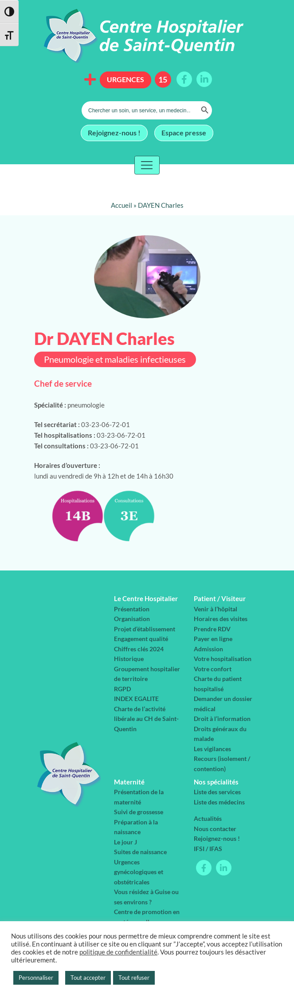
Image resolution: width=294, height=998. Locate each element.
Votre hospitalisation (222, 658)
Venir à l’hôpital (215, 609)
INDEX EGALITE (136, 698)
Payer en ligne (213, 638)
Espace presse (183, 132)
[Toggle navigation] (147, 165)
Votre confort (212, 669)
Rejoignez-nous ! (114, 132)
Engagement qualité (141, 638)
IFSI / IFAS (208, 848)
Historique (129, 658)
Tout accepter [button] (88, 977)
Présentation (131, 609)
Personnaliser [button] (36, 977)
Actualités (208, 818)
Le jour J (125, 842)
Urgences (125, 79)
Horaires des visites (220, 618)
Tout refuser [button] (133, 977)
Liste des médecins (219, 802)
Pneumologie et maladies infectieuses (115, 359)
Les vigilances (212, 748)
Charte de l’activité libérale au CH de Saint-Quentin (146, 719)
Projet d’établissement (144, 629)
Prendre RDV (212, 629)
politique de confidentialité (118, 952)
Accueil (121, 205)
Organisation (132, 618)
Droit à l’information (222, 718)
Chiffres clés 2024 (139, 649)
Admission (208, 649)
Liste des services (217, 792)
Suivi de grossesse (138, 812)
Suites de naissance (140, 851)
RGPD (122, 689)
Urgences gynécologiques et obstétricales (138, 872)
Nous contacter (215, 828)
